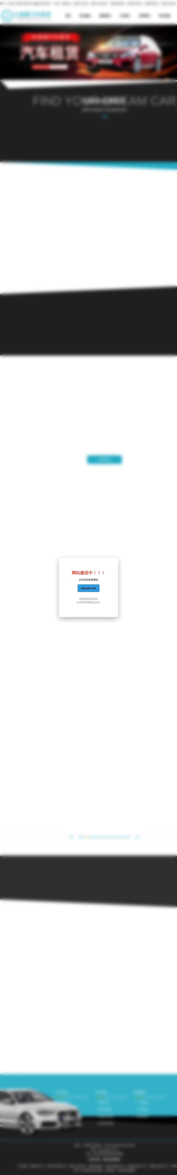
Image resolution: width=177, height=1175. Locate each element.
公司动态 (143, 1102)
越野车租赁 (104, 1109)
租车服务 (85, 15)
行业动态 (143, 1109)
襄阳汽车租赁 (81, 3)
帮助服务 (64, 1123)
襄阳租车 (66, 3)
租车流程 (164, 15)
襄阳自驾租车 (135, 3)
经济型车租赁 (106, 1123)
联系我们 (144, 15)
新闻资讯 (105, 15)
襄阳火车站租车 (99, 3)
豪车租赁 (103, 1102)
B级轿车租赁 (105, 1116)
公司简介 (124, 15)
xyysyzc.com (88, 588)
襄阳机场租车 (117, 3)
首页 (68, 15)
